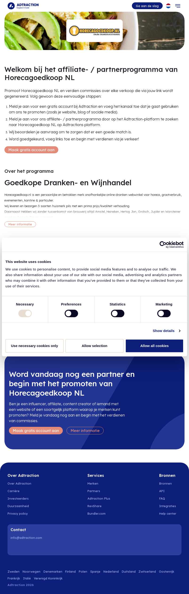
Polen (83, 571)
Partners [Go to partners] (93, 491)
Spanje (95, 571)
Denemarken (52, 571)
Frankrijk (14, 578)
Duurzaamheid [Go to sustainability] (18, 506)
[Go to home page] (23, 5)
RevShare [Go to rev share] (94, 506)
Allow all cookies (154, 346)
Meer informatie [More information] (20, 224)
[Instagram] (27, 547)
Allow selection (94, 346)
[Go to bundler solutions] (99, 513)
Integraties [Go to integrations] (167, 506)
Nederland (111, 571)
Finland (70, 571)
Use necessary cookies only (34, 346)
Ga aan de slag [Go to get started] (147, 6)
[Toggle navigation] (177, 6)
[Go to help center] (170, 513)
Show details (164, 331)
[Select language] (168, 5)
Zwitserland (147, 571)
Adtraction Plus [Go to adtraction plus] (98, 498)
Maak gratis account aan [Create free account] (31, 149)
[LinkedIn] (15, 547)
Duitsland (129, 571)
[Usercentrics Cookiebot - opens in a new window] (163, 244)
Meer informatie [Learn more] (85, 430)
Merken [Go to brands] (92, 483)
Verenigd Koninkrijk (48, 578)
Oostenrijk (166, 571)
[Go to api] (170, 491)
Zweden (14, 571)
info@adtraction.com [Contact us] (26, 538)
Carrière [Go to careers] (14, 491)
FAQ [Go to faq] (162, 498)
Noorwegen (31, 571)
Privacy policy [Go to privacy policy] (18, 513)
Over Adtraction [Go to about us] (19, 483)
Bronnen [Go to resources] (165, 483)
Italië (27, 578)
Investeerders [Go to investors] (18, 498)
